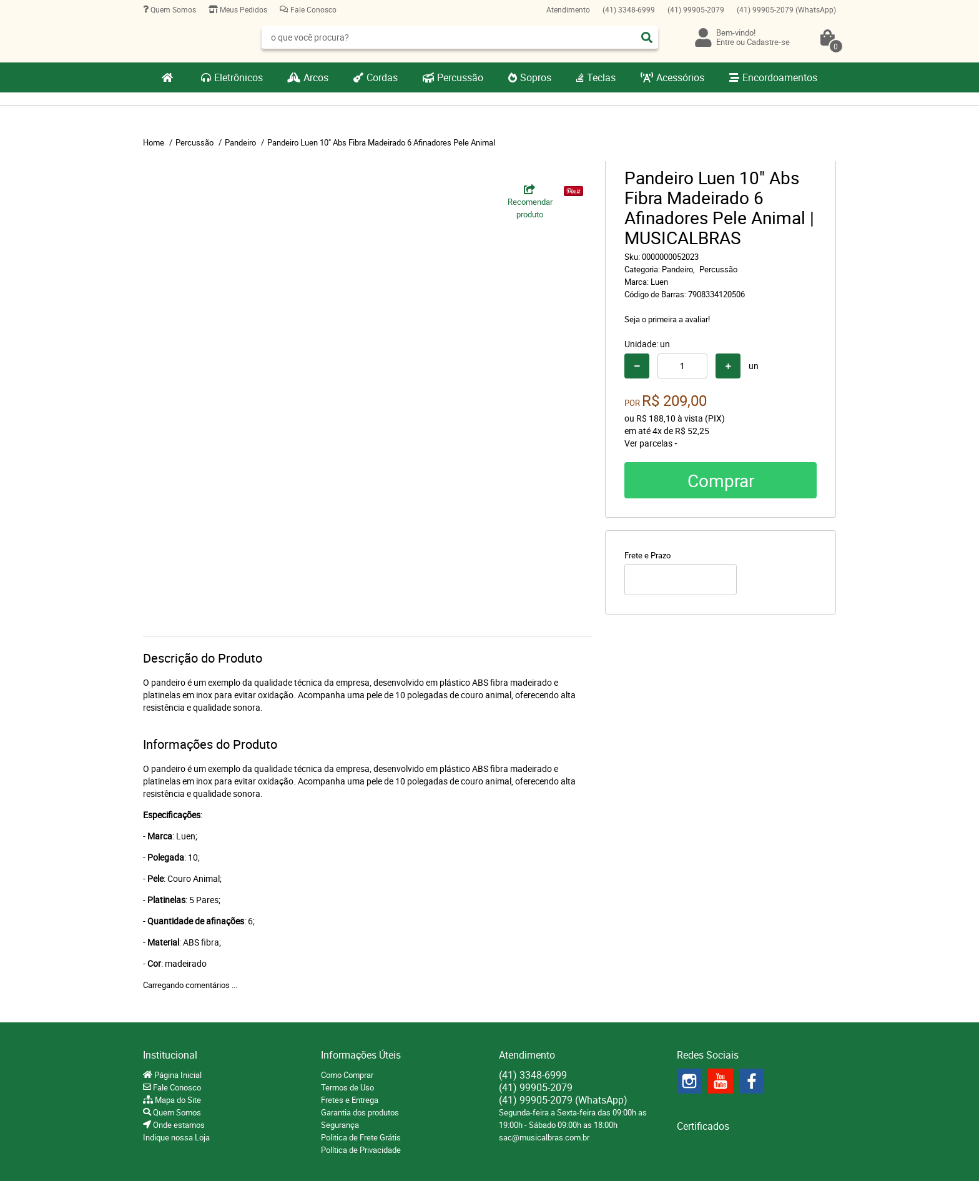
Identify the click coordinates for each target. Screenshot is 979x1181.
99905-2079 (695, 9)
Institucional (170, 1055)
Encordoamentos (779, 77)
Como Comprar (347, 1074)
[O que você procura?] (647, 37)
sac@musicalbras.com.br (544, 1137)
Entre (725, 41)
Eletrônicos (238, 77)
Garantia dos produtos (360, 1112)
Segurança (340, 1124)
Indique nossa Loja (176, 1137)
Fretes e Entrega (349, 1099)
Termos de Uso (347, 1087)
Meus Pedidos (242, 9)
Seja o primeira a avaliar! (667, 319)
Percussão (460, 77)
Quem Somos (172, 9)
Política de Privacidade (361, 1149)
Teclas (601, 77)
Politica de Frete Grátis (361, 1137)
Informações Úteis (361, 1055)
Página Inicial (177, 1074)
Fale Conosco (312, 9)
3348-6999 (629, 9)
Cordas (382, 77)
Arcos (315, 77)
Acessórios (680, 77)
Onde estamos (178, 1124)
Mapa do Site (177, 1099)
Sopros (535, 77)
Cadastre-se (768, 41)
